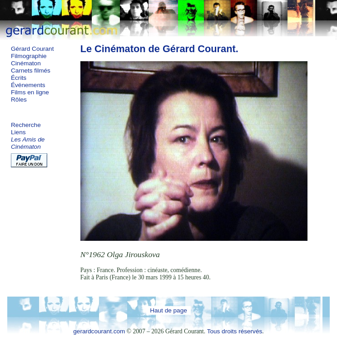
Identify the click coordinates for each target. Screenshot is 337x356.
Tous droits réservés (235, 331)
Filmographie (29, 56)
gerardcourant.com (99, 331)
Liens (18, 132)
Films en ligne (30, 92)
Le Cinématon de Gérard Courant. (159, 48)
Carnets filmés (30, 70)
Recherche (26, 125)
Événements (28, 85)
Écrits (18, 77)
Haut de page (168, 310)
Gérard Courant (32, 48)
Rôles (19, 99)
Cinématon (26, 63)
